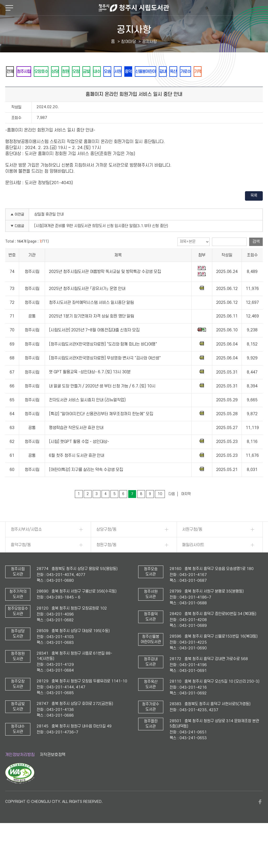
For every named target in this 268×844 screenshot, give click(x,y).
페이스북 (260, 816)
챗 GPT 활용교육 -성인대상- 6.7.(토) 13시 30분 (90, 386)
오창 (97, 71)
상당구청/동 (106, 543)
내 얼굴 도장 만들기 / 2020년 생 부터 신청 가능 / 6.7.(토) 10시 (102, 400)
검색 (256, 256)
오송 (139, 71)
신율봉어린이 (189, 71)
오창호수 (51, 71)
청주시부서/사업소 (26, 543)
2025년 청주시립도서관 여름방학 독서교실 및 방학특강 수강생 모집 (105, 286)
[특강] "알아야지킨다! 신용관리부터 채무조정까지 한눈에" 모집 (101, 428)
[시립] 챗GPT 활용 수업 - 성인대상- (79, 456)
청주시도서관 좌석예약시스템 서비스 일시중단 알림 (91, 317)
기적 (11, 85)
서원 (153, 71)
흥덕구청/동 (21, 559)
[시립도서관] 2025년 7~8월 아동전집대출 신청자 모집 (94, 344)
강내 (210, 71)
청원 (83, 71)
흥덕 (167, 71)
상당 (68, 71)
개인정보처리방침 (20, 769)
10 (160, 508)
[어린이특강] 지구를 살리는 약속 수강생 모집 (86, 484)
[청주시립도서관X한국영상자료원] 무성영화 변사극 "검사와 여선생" (105, 372)
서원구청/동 (192, 543)
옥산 (224, 71)
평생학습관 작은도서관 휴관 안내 (76, 442)
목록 (253, 210)
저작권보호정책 (52, 769)
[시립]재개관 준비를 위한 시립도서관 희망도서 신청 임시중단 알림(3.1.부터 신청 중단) (101, 240)
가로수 (240, 71)
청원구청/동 (106, 559)
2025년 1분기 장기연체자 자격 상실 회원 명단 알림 (91, 330)
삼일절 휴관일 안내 (49, 229)
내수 (125, 71)
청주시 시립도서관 (134, 8)
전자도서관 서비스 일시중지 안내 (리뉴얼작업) (87, 414)
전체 (11, 71)
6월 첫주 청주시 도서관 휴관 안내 (76, 470)
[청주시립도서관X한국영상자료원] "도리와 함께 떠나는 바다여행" (103, 358)
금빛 (111, 71)
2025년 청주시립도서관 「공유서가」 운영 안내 (87, 303)
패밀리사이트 (193, 559)
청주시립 (29, 71)
